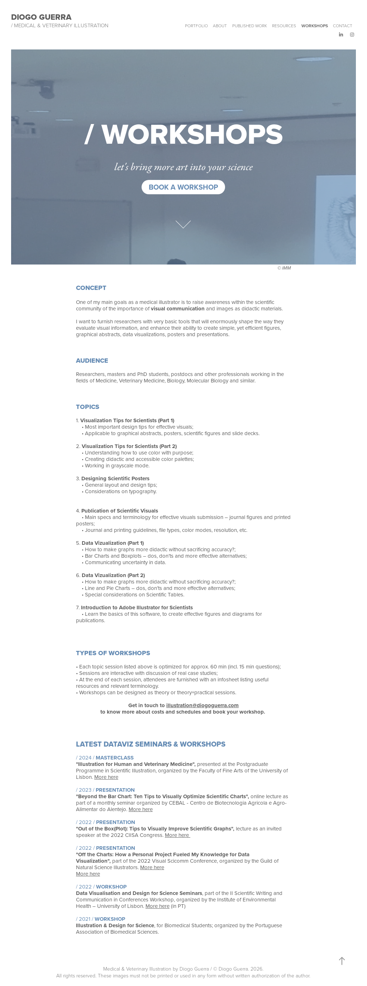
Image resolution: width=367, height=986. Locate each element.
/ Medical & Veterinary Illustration (59, 25)
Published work (249, 26)
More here (106, 777)
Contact (342, 26)
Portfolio (196, 26)
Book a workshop (183, 187)
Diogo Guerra (41, 17)
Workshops (314, 26)
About (220, 26)
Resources (284, 26)
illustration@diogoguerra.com (202, 705)
